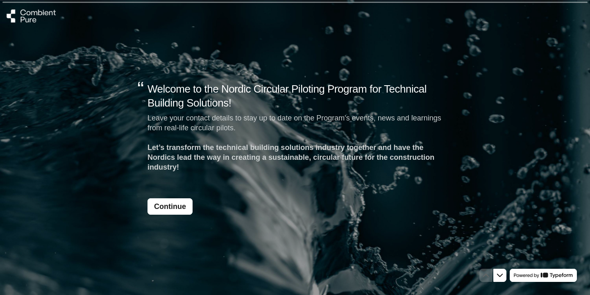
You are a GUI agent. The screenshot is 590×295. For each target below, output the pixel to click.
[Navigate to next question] (499, 275)
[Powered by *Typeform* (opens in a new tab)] (543, 275)
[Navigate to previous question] (485, 275)
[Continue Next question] (170, 206)
